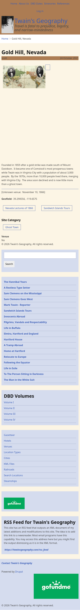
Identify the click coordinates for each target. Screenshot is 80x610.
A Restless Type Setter (17, 287)
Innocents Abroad (14, 316)
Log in (40, 11)
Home (13, 3)
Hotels (7, 440)
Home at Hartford (14, 351)
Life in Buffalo (12, 328)
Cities (7, 458)
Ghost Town (12, 227)
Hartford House (13, 339)
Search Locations (13, 475)
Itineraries (50, 3)
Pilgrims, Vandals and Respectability (25, 322)
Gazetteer (9, 435)
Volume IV (9, 419)
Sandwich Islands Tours (57, 208)
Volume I (9, 402)
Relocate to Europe (15, 356)
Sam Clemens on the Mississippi (23, 293)
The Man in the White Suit (19, 379)
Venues (8, 446)
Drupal (19, 571)
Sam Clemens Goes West (18, 299)
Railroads (9, 469)
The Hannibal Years (15, 282)
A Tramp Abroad (13, 345)
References (63, 3)
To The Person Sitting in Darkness (24, 374)
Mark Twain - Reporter (17, 304)
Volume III (9, 413)
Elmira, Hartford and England (21, 333)
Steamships (10, 481)
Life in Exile (10, 368)
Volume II (9, 408)
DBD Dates (37, 3)
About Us (24, 3)
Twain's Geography (40, 21)
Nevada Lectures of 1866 (19, 208)
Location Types (12, 452)
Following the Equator (17, 362)
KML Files (9, 463)
